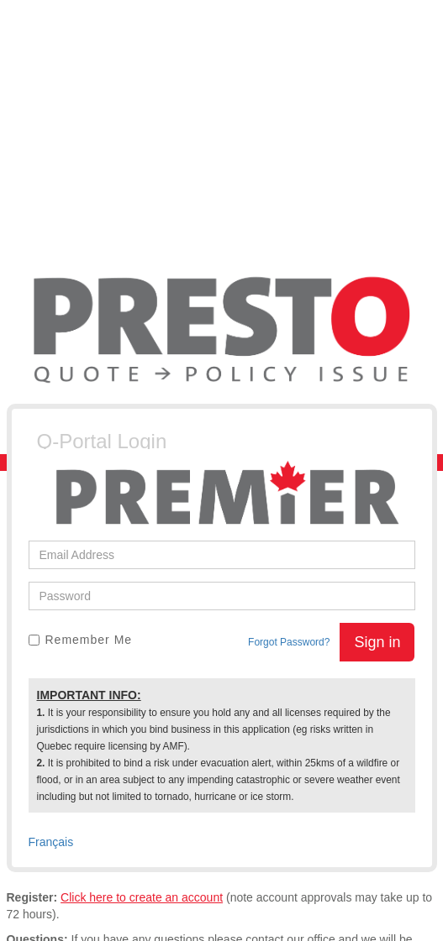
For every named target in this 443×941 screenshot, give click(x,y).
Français (51, 842)
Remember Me (81, 639)
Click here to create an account (142, 897)
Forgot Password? (289, 642)
